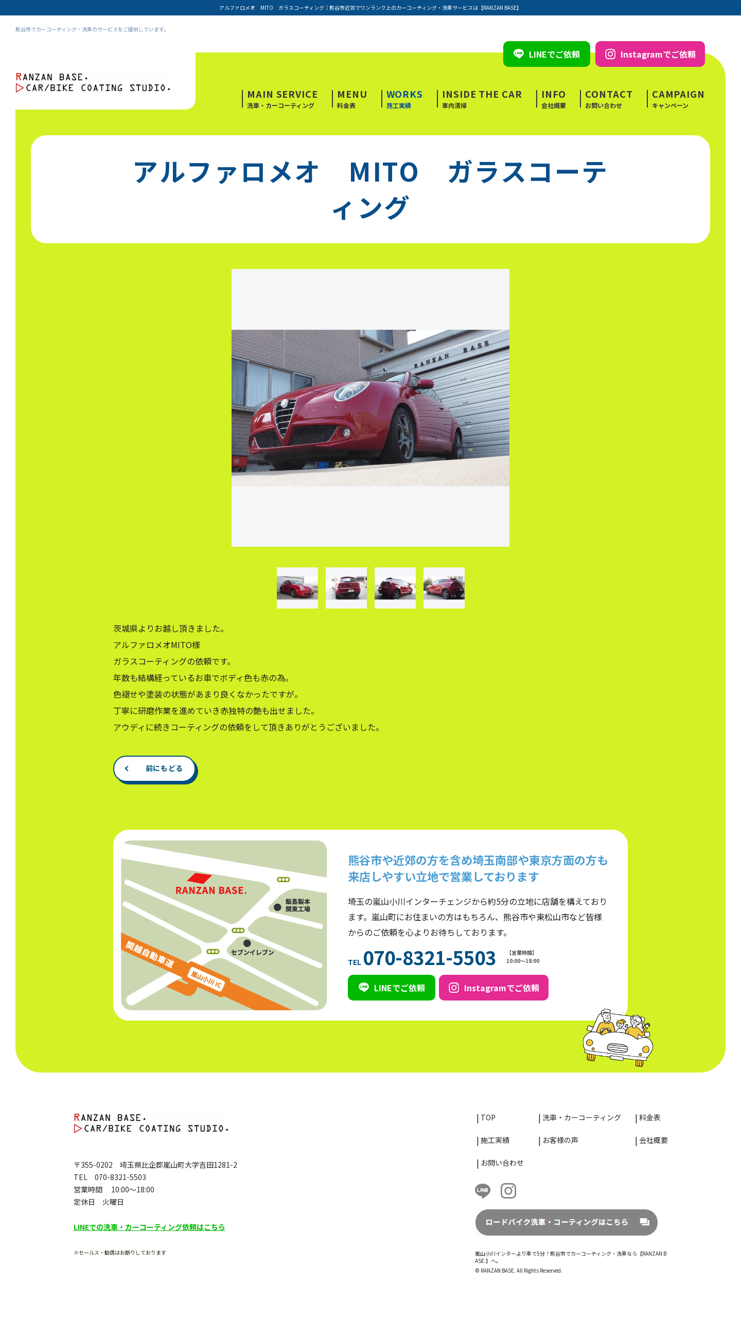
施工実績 (405, 98)
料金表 (352, 98)
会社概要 (554, 98)
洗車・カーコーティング (282, 98)
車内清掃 (482, 98)
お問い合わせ (608, 98)
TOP (488, 1117)
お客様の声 (560, 1140)
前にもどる (165, 768)
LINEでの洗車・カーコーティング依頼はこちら (149, 1227)
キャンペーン (678, 98)
